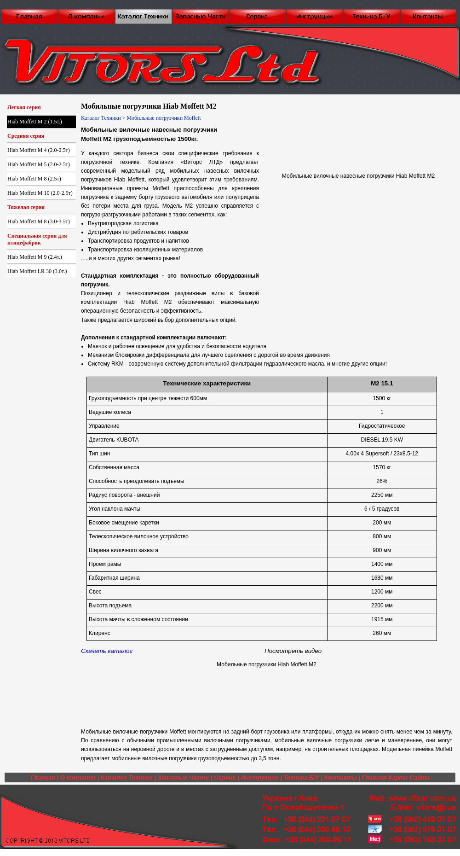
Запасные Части (183, 777)
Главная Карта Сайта (396, 777)
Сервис (225, 777)
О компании (78, 777)
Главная (42, 777)
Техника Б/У (301, 777)
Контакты (340, 777)
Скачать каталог (106, 650)
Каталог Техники (101, 118)
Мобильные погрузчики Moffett (164, 118)
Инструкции (260, 777)
